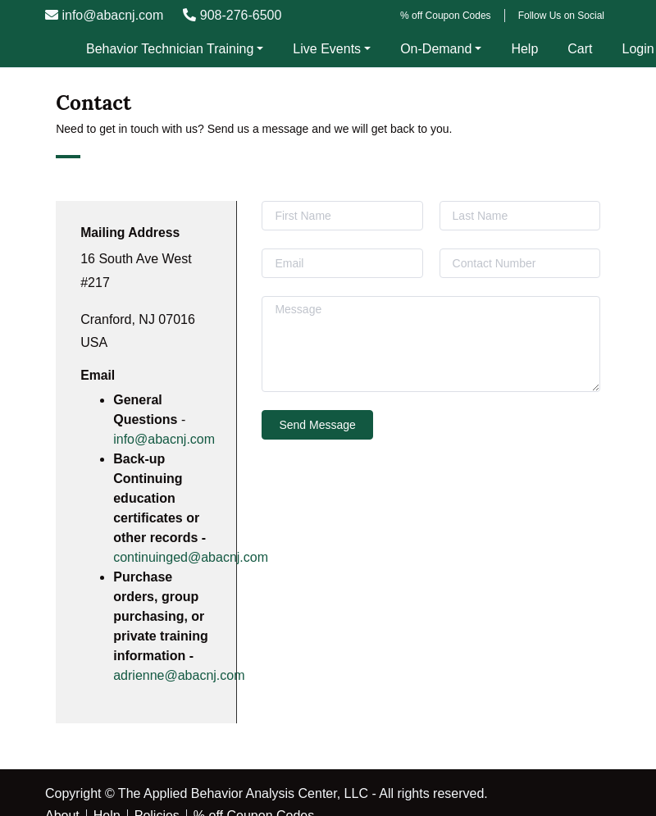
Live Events (327, 49)
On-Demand (436, 49)
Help (524, 49)
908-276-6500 (232, 15)
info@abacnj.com (104, 15)
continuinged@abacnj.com (190, 557)
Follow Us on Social (561, 15)
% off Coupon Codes (445, 15)
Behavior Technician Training (169, 49)
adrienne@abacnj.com (178, 675)
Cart (579, 49)
